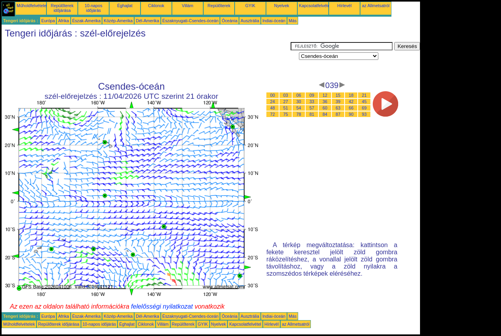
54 (299, 108)
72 (272, 114)
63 (338, 108)
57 (312, 108)
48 (272, 108)
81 (312, 114)
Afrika (63, 20)
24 (272, 101)
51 (285, 108)
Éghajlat (125, 5)
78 (299, 114)
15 (338, 95)
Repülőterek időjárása (62, 8)
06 (299, 95)
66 (351, 108)
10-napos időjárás (93, 8)
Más (293, 20)
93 (364, 114)
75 (285, 114)
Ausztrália (250, 20)
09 (312, 95)
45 (364, 101)
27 (285, 101)
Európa (48, 20)
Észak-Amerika (86, 20)
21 (364, 95)
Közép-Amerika (118, 20)
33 (312, 101)
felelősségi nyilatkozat (162, 306)
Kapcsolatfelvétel (315, 5)
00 (272, 95)
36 (325, 101)
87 (338, 114)
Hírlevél (344, 5)
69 (364, 108)
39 (338, 101)
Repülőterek (219, 5)
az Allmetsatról (375, 5)
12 (325, 95)
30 (299, 101)
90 (351, 114)
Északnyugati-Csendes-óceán (190, 20)
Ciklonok (156, 5)
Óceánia (229, 20)
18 (351, 95)
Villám (187, 5)
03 (285, 95)
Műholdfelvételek (32, 5)
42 (351, 101)
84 (325, 114)
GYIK (250, 5)
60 (325, 108)
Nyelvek (281, 5)
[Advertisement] (146, 60)
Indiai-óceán (273, 20)
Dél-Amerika (147, 20)
